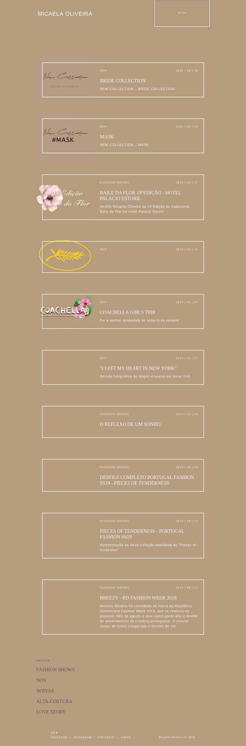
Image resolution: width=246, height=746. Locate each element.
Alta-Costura (54, 701)
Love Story (51, 712)
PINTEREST (106, 737)
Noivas (45, 690)
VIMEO (126, 737)
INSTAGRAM (83, 737)
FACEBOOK (59, 737)
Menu (182, 13)
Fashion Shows (55, 669)
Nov (41, 680)
